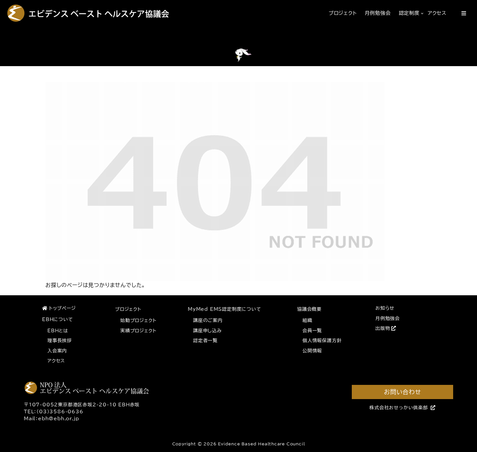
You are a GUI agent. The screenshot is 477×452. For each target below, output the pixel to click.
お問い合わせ (402, 392)
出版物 (385, 328)
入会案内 (57, 351)
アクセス (56, 360)
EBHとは (57, 330)
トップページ (59, 308)
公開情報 (312, 351)
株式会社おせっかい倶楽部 (402, 407)
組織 (307, 320)
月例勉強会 (387, 318)
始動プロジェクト (138, 320)
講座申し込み (207, 330)
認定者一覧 (205, 340)
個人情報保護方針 (322, 340)
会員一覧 (312, 330)
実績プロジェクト (138, 330)
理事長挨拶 (59, 340)
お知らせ (385, 308)
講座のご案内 (208, 320)
